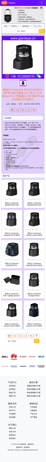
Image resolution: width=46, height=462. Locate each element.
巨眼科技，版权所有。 (27, 444)
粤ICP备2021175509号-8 (14, 450)
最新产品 (12, 396)
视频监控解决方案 (33, 386)
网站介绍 (12, 428)
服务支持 (12, 403)
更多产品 (6, 176)
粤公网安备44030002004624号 (30, 450)
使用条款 (27, 447)
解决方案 (33, 382)
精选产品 (12, 392)
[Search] (27, 31)
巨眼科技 (8, 3)
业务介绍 (12, 431)
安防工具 (12, 407)
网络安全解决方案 (33, 396)
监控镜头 (25, 26)
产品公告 (33, 414)
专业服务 (12, 414)
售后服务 (12, 417)
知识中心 (12, 410)
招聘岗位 (12, 435)
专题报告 (33, 410)
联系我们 (12, 438)
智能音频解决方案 (33, 389)
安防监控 (12, 386)
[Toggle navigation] (42, 3)
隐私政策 (19, 447)
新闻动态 (33, 403)
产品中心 (14, 26)
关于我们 (12, 424)
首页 (5, 26)
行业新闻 (33, 407)
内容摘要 (8, 118)
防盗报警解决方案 (33, 392)
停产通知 (33, 417)
